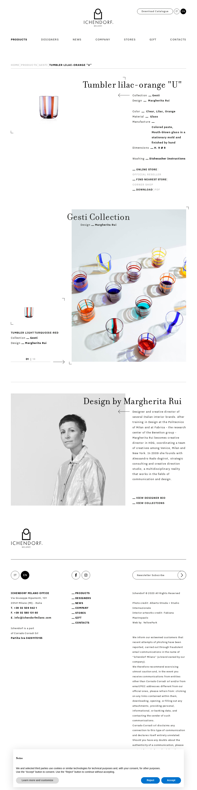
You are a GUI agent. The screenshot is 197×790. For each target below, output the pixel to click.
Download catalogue (155, 11)
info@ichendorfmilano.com (32, 617)
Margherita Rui (159, 100)
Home (15, 65)
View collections (150, 503)
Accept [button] (171, 780)
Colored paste (162, 127)
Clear (150, 111)
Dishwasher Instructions (167, 158)
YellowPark (150, 622)
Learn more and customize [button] (37, 780)
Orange (170, 111)
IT (177, 11)
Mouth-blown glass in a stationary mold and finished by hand (168, 137)
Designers (50, 39)
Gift (153, 39)
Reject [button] (150, 780)
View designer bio (151, 497)
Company (102, 39)
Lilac (159, 111)
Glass (154, 116)
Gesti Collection (98, 218)
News (77, 39)
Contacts (178, 39)
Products (19, 39)
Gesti (43, 65)
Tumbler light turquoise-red (35, 332)
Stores (130, 39)
